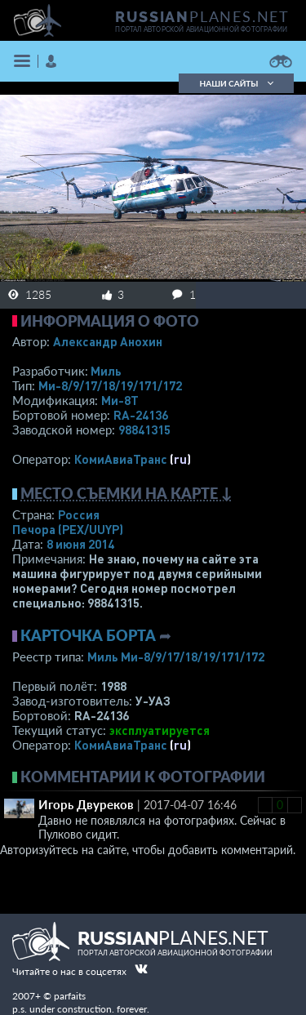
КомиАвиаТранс (120, 459)
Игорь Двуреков (86, 804)
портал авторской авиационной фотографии (201, 29)
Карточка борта (88, 635)
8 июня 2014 (80, 543)
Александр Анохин (107, 341)
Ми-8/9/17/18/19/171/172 (110, 385)
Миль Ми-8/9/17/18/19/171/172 (175, 656)
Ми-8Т (120, 400)
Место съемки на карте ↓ (126, 493)
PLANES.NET (202, 16)
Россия (79, 514)
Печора (67, 529)
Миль (106, 370)
